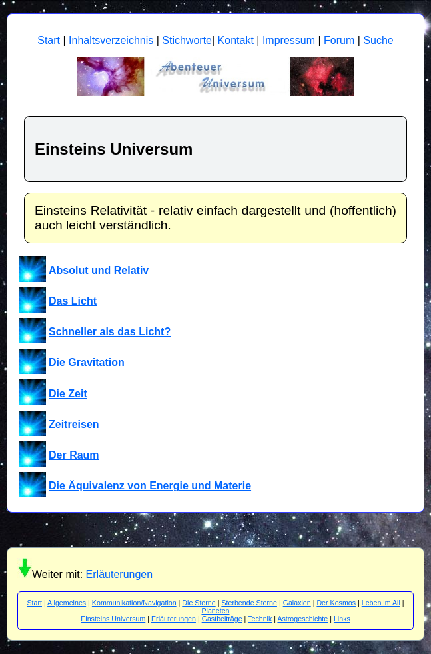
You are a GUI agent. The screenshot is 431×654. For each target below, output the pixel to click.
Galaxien (297, 603)
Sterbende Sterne (249, 603)
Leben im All (381, 603)
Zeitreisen (74, 424)
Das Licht (73, 301)
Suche (378, 40)
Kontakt (236, 40)
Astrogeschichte (302, 619)
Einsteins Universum (113, 619)
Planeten (215, 611)
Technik (260, 619)
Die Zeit (68, 393)
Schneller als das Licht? (110, 331)
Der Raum (74, 455)
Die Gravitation (87, 362)
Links (342, 619)
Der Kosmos (336, 603)
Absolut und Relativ (99, 270)
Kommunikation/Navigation (134, 603)
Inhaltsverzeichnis (111, 40)
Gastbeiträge (222, 619)
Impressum (288, 40)
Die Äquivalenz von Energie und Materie (150, 485)
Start (48, 40)
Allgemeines (66, 603)
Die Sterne (198, 603)
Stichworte (187, 40)
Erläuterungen (119, 574)
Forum (339, 40)
